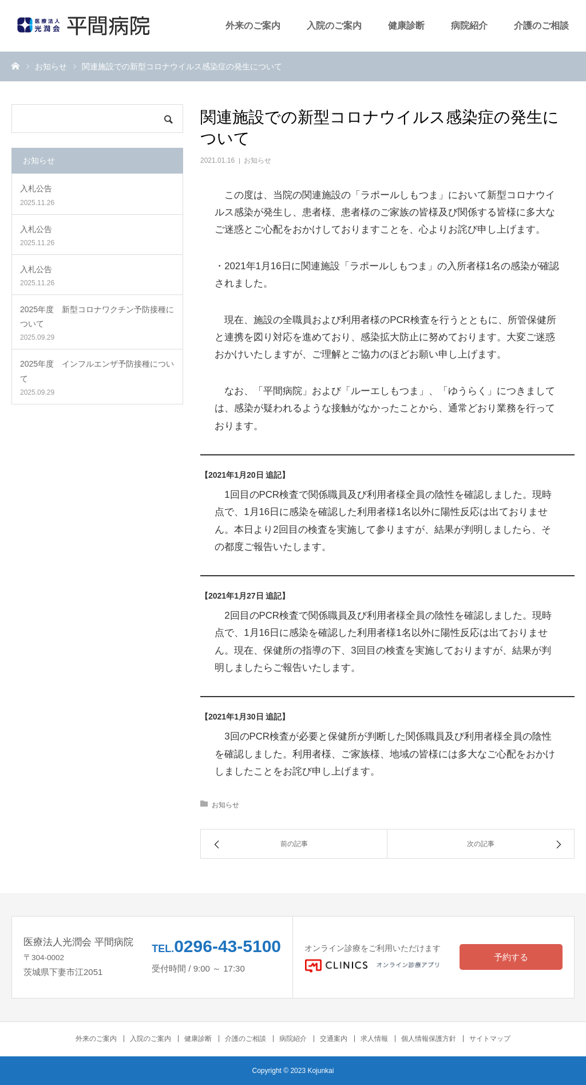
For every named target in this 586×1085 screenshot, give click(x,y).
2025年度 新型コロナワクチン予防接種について (97, 316)
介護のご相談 (541, 25)
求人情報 (374, 1038)
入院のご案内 (334, 25)
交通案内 (333, 1038)
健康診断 (406, 25)
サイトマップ (489, 1038)
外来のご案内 (252, 25)
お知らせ (257, 160)
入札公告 (36, 188)
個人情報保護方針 (428, 1038)
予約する (511, 957)
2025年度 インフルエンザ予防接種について (97, 371)
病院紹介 (469, 25)
